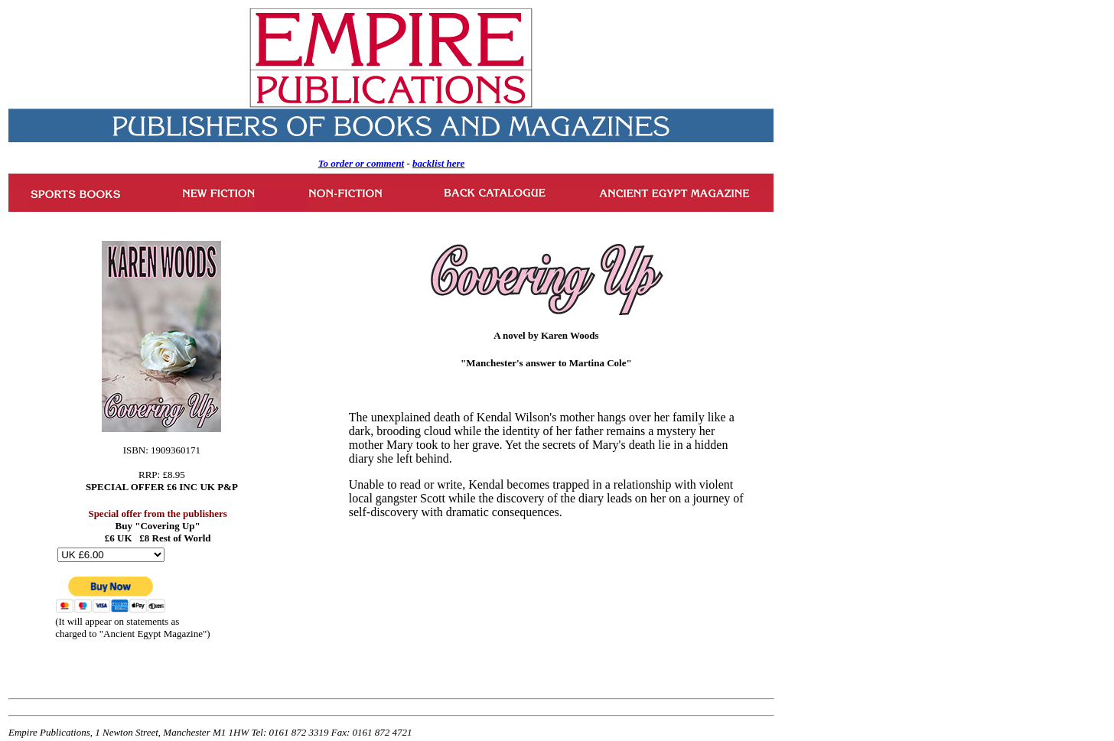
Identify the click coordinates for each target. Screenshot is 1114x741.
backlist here (438, 163)
